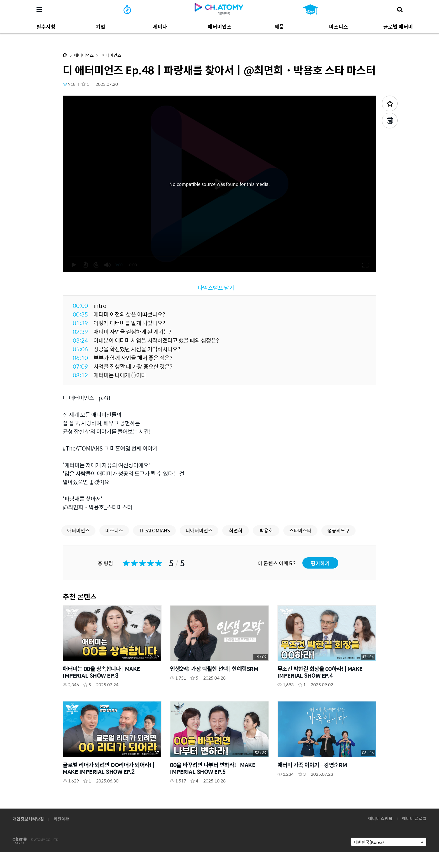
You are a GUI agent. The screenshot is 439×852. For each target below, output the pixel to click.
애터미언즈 (84, 55)
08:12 (80, 374)
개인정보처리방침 (28, 819)
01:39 (80, 322)
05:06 (80, 348)
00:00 (80, 305)
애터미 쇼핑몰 (380, 818)
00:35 (80, 314)
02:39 (80, 331)
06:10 (80, 357)
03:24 (80, 340)
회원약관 (61, 819)
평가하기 (320, 563)
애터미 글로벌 (414, 818)
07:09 (80, 366)
